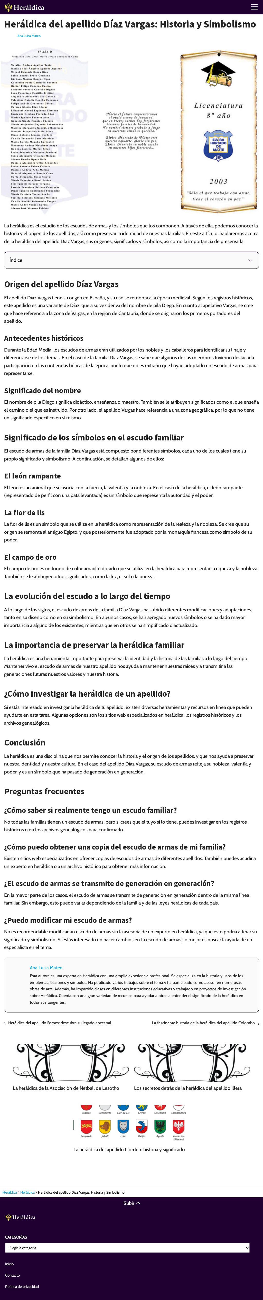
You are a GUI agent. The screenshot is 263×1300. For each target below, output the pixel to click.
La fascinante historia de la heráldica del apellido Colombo (203, 1022)
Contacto (12, 1275)
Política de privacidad (22, 1286)
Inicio (9, 1264)
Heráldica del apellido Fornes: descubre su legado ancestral (59, 1022)
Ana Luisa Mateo (29, 36)
